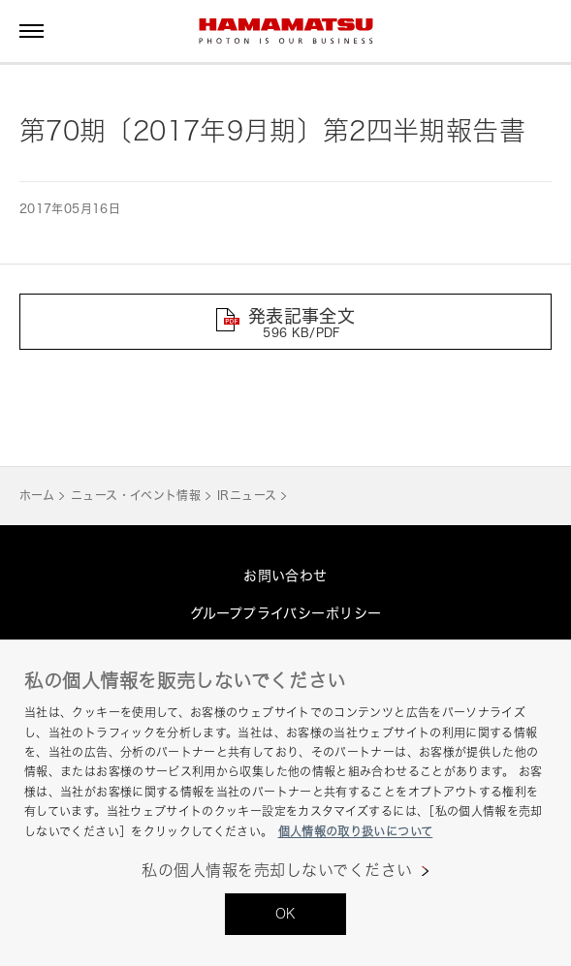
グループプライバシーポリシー (286, 613)
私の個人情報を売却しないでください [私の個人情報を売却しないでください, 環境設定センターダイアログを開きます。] (277, 870)
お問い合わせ (285, 575)
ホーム (36, 495)
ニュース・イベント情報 (136, 495)
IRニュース (246, 495)
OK (286, 913)
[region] (285, 802)
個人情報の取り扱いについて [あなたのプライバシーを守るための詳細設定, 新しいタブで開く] (355, 832)
